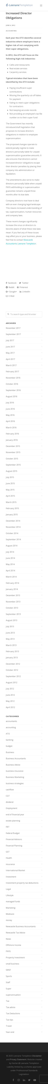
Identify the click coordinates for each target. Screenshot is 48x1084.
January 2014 (12, 589)
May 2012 (10, 701)
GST (8, 851)
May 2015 (10, 489)
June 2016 (10, 409)
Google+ (11, 291)
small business (12, 963)
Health (9, 858)
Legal (8, 889)
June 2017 (10, 346)
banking (9, 740)
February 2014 (12, 583)
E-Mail (10, 296)
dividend (9, 802)
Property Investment (15, 957)
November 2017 (13, 328)
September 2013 (13, 614)
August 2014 (11, 545)
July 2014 (10, 552)
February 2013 (12, 651)
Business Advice (13, 764)
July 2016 (10, 402)
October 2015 (12, 458)
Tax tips (9, 1019)
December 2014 (13, 520)
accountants (11, 721)
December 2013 (13, 595)
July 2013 (10, 626)
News (8, 939)
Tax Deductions (13, 1013)
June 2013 (10, 632)
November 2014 (13, 527)
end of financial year (15, 814)
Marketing (10, 907)
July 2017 (10, 340)
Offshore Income (13, 945)
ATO (8, 733)
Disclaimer (37, 1055)
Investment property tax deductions (22, 883)
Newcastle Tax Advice (15, 932)
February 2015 (12, 508)
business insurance (14, 771)
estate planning (13, 820)
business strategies (15, 783)
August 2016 (11, 396)
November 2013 (13, 601)
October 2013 (12, 607)
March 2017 (11, 365)
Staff (8, 982)
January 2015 (12, 514)
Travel (9, 1026)
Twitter (23, 283)
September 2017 (13, 334)
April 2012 (10, 707)
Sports (9, 976)
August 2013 (11, 620)
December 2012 (13, 664)
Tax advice (10, 1007)
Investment (11, 876)
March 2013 (11, 645)
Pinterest (22, 287)
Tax (7, 1001)
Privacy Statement (18, 1059)
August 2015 (11, 471)
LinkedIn (25, 291)
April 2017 (10, 359)
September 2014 (13, 539)
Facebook (11, 283)
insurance (10, 864)
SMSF (8, 970)
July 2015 (10, 477)
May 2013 (10, 639)
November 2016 (13, 377)
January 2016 (12, 440)
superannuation (13, 994)
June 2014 (10, 558)
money (9, 920)
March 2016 (11, 427)
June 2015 (10, 483)
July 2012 (10, 688)
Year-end (10, 1032)
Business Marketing (15, 777)
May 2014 (10, 564)
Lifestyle (9, 895)
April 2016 (10, 421)
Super (8, 988)
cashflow (10, 789)
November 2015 (13, 452)
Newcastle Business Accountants (21, 926)
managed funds (13, 901)
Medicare (10, 914)
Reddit (10, 287)
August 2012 (11, 682)
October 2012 (12, 670)
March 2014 (11, 576)
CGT (8, 796)
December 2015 (13, 446)
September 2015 (13, 464)
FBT (7, 827)
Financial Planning (14, 845)
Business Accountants (16, 758)
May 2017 (10, 353)
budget (9, 746)
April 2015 (10, 496)
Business (10, 752)
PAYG (8, 951)
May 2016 (10, 415)
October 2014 (12, 533)
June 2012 (10, 695)
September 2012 (13, 676)
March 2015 (11, 502)
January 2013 (12, 657)
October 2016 (12, 384)
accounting (11, 31)
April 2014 (10, 570)
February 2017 (12, 371)
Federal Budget (13, 833)
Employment (11, 808)
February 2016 (12, 433)
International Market (15, 870)
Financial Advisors (14, 839)
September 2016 (13, 390)
